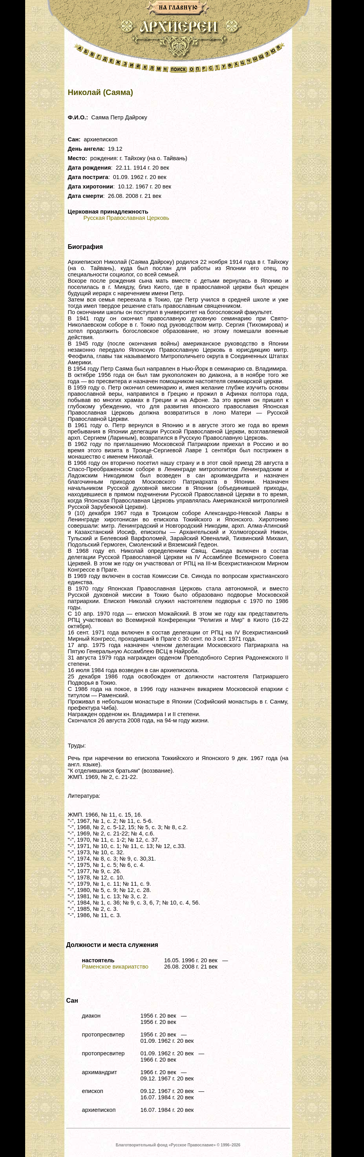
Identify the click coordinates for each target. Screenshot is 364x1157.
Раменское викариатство (115, 966)
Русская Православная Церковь (126, 218)
